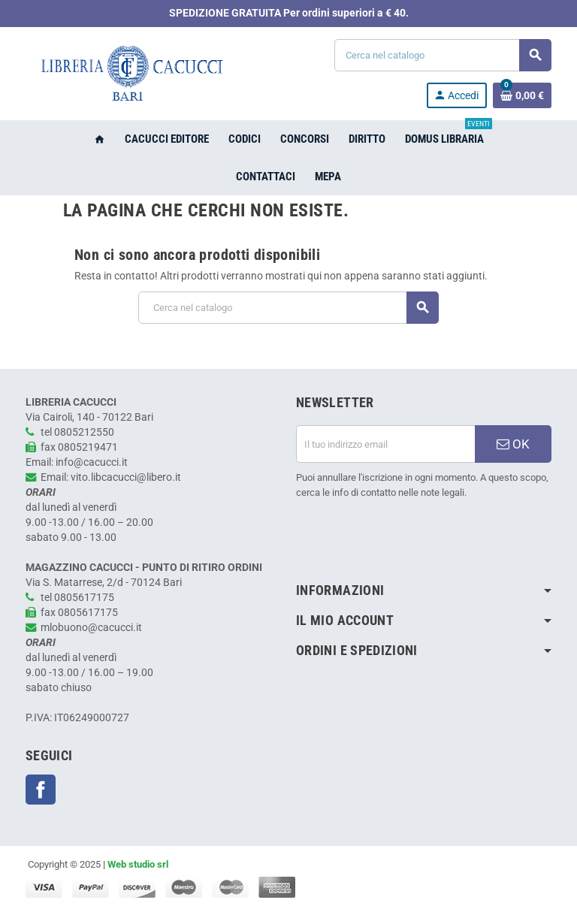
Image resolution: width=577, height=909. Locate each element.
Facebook (41, 790)
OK (513, 443)
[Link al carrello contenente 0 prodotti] (522, 95)
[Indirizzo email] (385, 444)
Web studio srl (137, 864)
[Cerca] (442, 55)
